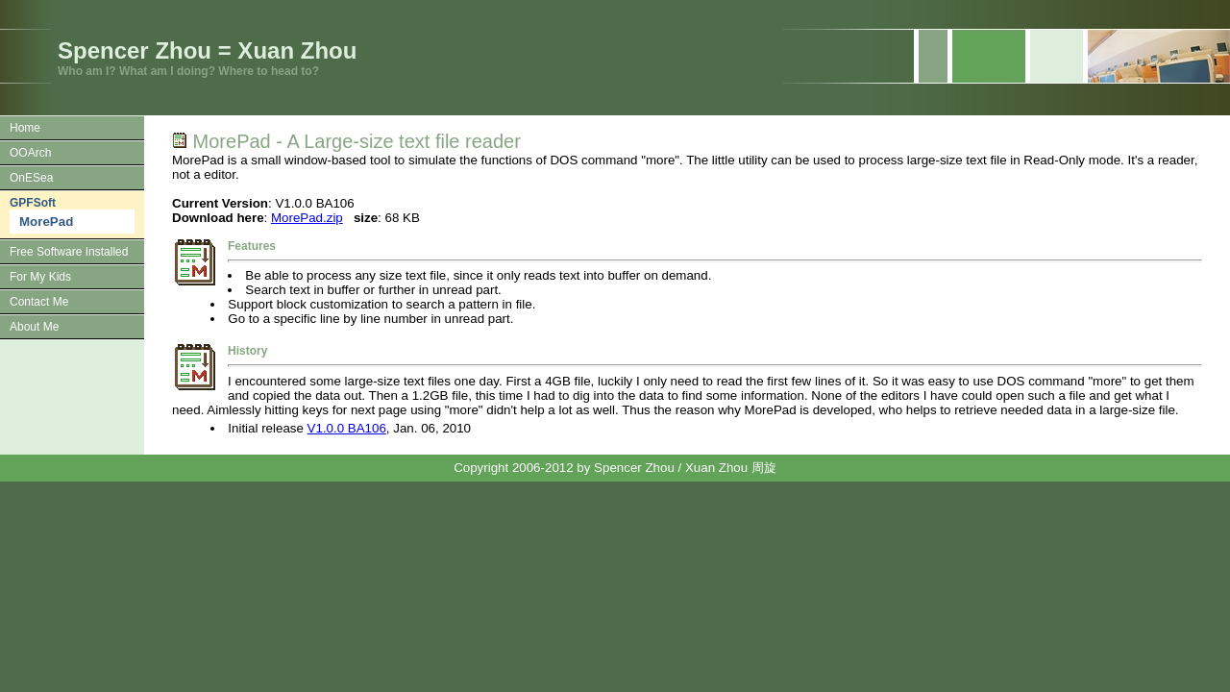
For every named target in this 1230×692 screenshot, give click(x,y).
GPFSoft (33, 203)
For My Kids (40, 277)
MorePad (46, 221)
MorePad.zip (307, 217)
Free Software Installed (69, 252)
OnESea (31, 178)
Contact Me (39, 302)
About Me (34, 327)
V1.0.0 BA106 (347, 428)
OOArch (30, 153)
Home (25, 128)
